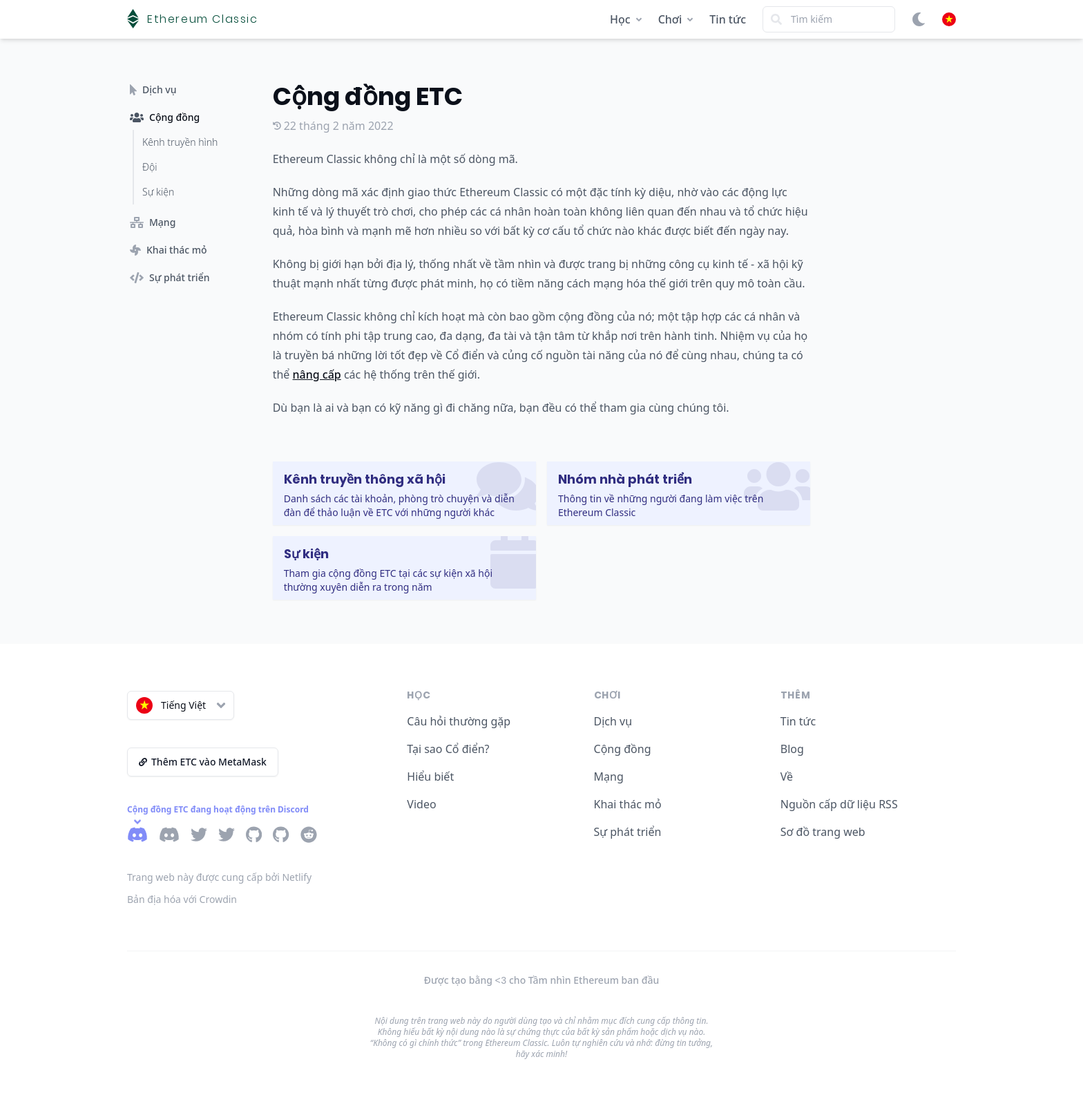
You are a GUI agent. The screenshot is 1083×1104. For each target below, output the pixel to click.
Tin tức (727, 19)
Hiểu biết (430, 776)
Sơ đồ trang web (822, 831)
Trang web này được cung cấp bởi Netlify (219, 877)
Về (786, 776)
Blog (792, 748)
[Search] (829, 19)
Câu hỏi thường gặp (458, 721)
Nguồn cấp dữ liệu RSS (839, 804)
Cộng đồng (622, 748)
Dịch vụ (613, 721)
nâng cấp (317, 374)
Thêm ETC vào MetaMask (203, 761)
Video (421, 804)
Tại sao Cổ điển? (448, 748)
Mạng (609, 776)
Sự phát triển (628, 831)
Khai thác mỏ (628, 804)
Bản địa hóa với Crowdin (182, 899)
